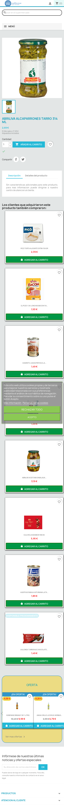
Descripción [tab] (14, 175)
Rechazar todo (31, 409)
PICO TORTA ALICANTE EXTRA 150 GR (34, 248)
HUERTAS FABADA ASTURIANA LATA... (34, 592)
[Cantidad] (5, 144)
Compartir (16, 159)
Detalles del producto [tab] (36, 175)
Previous (2, 713)
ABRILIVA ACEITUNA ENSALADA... (34, 478)
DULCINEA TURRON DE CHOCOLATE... (34, 650)
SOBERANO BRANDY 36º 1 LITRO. (18, 715)
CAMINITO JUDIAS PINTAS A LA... (34, 363)
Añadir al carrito (28, 144)
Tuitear (23, 159)
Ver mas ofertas (15, 736)
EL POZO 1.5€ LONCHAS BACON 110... (34, 306)
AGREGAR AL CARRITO (34, 259)
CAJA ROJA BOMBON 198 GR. (34, 535)
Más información (13, 402)
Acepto (32, 417)
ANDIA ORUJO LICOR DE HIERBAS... (49, 715)
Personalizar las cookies (35, 402)
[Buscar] (32, 13)
